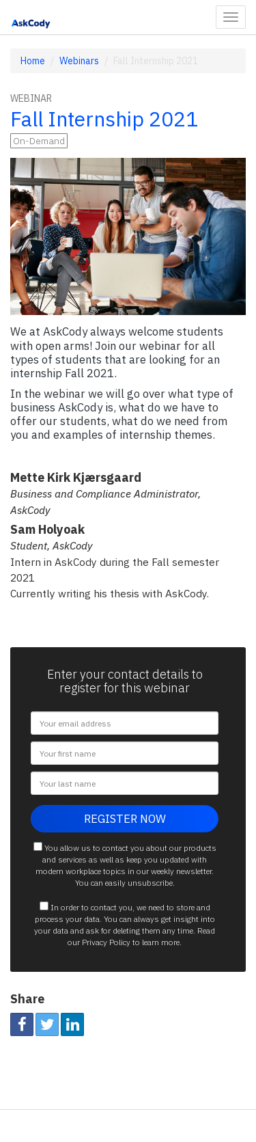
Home (32, 61)
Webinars (79, 61)
